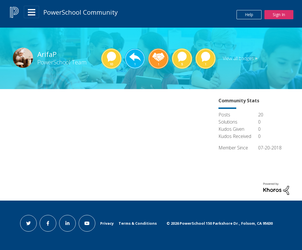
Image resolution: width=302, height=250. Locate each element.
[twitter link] (28, 223)
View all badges (238, 58)
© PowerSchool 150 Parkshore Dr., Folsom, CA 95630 (220, 223)
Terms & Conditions (138, 223)
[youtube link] (87, 223)
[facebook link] (48, 223)
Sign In (279, 14)
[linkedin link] (67, 223)
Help (249, 14)
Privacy (107, 223)
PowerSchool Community (80, 12)
